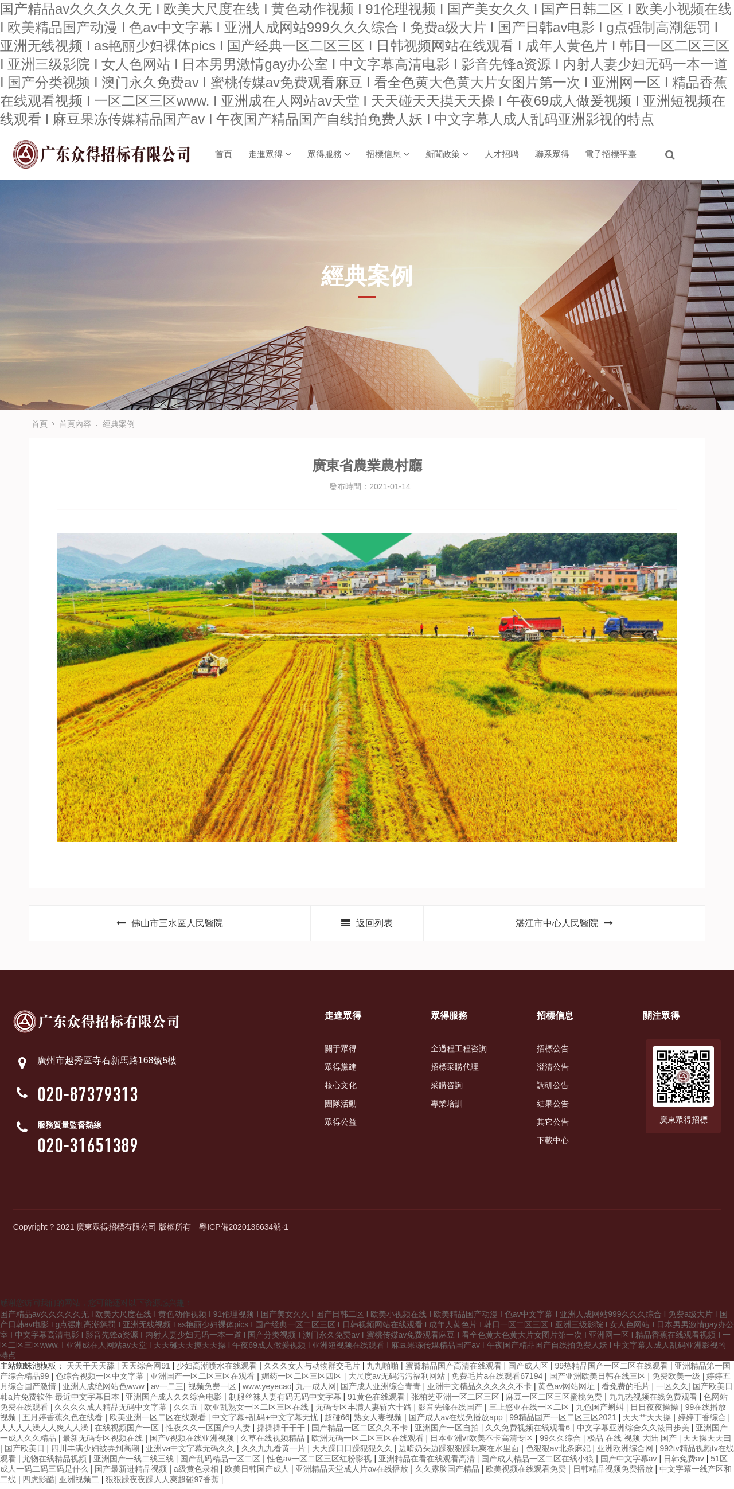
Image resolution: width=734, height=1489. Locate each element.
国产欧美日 (26, 1452)
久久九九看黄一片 (274, 1452)
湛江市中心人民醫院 (564, 925)
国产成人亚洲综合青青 (382, 1390)
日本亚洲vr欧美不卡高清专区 (483, 1442)
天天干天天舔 (92, 1369)
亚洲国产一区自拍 (448, 1431)
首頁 (223, 154)
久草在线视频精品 (273, 1442)
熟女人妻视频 (379, 1421)
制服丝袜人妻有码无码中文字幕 (286, 1400)
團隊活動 (341, 1107)
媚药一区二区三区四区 (302, 1380)
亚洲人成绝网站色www (104, 1390)
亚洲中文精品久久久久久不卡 (480, 1390)
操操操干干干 (282, 1431)
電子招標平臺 (611, 154)
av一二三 (167, 1390)
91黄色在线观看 (377, 1400)
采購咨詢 (447, 1089)
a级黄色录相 (197, 1473)
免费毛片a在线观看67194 (498, 1380)
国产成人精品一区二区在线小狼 (538, 1462)
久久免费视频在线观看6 (528, 1431)
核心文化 (341, 1089)
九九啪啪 (383, 1369)
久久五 (187, 1411)
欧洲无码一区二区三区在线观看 (368, 1442)
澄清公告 (553, 1070)
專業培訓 (447, 1107)
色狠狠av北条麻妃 (559, 1452)
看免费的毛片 (627, 1390)
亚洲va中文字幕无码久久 (191, 1452)
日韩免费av (684, 1462)
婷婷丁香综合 (703, 1421)
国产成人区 (529, 1369)
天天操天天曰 (707, 1442)
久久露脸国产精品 (448, 1473)
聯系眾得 (552, 154)
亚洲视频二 (80, 1483)
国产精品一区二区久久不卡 (360, 1431)
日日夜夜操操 (655, 1411)
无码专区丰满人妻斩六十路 (364, 1411)
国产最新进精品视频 (132, 1473)
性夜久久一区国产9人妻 (209, 1431)
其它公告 (553, 1126)
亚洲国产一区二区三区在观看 (203, 1380)
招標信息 (387, 154)
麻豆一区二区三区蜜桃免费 (555, 1400)
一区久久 (672, 1390)
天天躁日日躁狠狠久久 (353, 1452)
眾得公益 (341, 1126)
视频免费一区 (213, 1390)
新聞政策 (446, 154)
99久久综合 (561, 1442)
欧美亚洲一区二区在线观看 (159, 1421)
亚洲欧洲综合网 (626, 1452)
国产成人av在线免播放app (457, 1421)
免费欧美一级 (677, 1380)
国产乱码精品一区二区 (221, 1462)
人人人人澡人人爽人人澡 (45, 1431)
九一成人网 (316, 1390)
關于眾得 (341, 1052)
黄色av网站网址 (567, 1390)
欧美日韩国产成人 (258, 1473)
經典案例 (119, 423)
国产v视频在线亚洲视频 (193, 1442)
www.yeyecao (267, 1390)
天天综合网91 (146, 1369)
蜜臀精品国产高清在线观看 (454, 1369)
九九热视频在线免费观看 (654, 1400)
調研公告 (553, 1089)
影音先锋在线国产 (451, 1411)
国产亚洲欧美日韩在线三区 (598, 1380)
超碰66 (337, 1421)
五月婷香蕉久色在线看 (63, 1421)
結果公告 (553, 1107)
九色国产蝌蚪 (601, 1411)
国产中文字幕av (629, 1462)
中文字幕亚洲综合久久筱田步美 (634, 1431)
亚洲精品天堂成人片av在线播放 (353, 1473)
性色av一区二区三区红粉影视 (320, 1462)
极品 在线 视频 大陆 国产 (632, 1442)
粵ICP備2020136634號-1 (243, 1230)
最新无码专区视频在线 (104, 1442)
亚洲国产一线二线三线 (134, 1462)
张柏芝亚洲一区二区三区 (456, 1400)
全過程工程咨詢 (459, 1052)
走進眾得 (269, 154)
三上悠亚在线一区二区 (530, 1411)
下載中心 (553, 1144)
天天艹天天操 (648, 1421)
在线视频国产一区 (128, 1431)
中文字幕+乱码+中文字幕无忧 (266, 1421)
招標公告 (553, 1052)
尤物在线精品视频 (55, 1462)
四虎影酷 (38, 1483)
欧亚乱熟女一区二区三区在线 (257, 1411)
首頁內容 (75, 423)
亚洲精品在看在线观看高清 (427, 1462)
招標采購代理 (455, 1070)
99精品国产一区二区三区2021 (564, 1421)
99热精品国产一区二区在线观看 (612, 1369)
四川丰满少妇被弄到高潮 (96, 1452)
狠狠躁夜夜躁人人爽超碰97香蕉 (163, 1483)
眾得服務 (328, 154)
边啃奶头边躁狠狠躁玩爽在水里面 (460, 1452)
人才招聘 (502, 154)
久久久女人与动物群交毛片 (313, 1369)
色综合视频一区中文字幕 (101, 1380)
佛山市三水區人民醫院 (169, 925)
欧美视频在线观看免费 (527, 1473)
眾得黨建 (341, 1070)
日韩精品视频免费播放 (614, 1473)
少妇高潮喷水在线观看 (218, 1369)
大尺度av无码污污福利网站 (397, 1380)
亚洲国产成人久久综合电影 (175, 1400)
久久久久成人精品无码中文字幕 (111, 1411)
